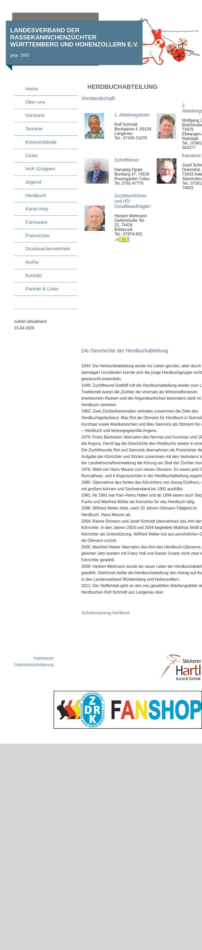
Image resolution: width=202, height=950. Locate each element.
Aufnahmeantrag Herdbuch (105, 613)
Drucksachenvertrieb (47, 248)
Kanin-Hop (36, 208)
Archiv (32, 262)
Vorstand (34, 115)
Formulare (36, 222)
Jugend (33, 182)
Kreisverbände (41, 142)
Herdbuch (35, 195)
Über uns (35, 102)
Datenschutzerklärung (34, 665)
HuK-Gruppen (40, 168)
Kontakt (33, 275)
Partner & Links (41, 288)
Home (31, 88)
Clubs (31, 155)
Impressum (44, 658)
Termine (33, 128)
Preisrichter (37, 235)
